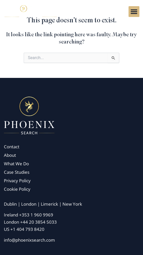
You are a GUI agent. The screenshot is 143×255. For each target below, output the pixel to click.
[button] (134, 11)
